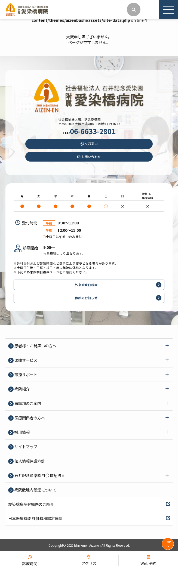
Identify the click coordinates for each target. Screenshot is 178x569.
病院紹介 (22, 389)
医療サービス (25, 360)
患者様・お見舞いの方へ (35, 345)
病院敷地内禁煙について (35, 490)
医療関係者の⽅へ (29, 417)
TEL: (89, 133)
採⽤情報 (22, 432)
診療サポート (25, 374)
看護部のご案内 (27, 403)
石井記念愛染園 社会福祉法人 (39, 475)
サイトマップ (25, 446)
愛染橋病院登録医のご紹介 (89, 504)
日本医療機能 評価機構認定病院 (89, 518)
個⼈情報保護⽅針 (29, 461)
